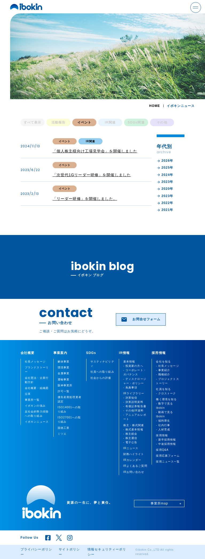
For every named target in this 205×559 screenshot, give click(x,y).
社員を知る (163, 389)
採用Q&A (162, 449)
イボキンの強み (35, 405)
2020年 (165, 189)
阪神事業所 (65, 385)
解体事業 (64, 361)
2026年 (165, 161)
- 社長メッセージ (167, 365)
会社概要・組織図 (37, 388)
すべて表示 (32, 122)
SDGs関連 (136, 122)
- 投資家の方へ (133, 365)
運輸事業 (64, 379)
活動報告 (59, 122)
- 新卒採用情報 (166, 439)
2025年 (165, 168)
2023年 (165, 182)
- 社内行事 (163, 425)
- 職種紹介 (163, 374)
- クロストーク (166, 393)
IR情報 (124, 353)
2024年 (165, 175)
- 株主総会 (130, 433)
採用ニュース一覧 (168, 461)
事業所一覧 (32, 399)
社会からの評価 (100, 377)
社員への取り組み (102, 371)
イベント (84, 122)
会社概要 (28, 353)
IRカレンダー (132, 459)
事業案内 (60, 353)
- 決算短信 (130, 397)
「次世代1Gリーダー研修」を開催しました (92, 175)
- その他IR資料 (133, 410)
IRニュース (131, 448)
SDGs (91, 353)
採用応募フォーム (168, 455)
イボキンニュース (37, 421)
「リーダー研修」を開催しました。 (85, 198)
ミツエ (62, 433)
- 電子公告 (130, 442)
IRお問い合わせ (133, 472)
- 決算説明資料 (133, 401)
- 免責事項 (130, 387)
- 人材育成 (163, 429)
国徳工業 (64, 427)
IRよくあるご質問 (135, 465)
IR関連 (110, 122)
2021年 (165, 210)
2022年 (165, 203)
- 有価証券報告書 (134, 406)
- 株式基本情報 (133, 429)
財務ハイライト (133, 454)
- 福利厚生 (163, 420)
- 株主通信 (130, 438)
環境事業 (64, 367)
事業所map (166, 503)
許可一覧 (64, 391)
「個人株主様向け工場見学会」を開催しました (95, 151)
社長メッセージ (35, 361)
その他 (162, 122)
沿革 (28, 393)
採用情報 (159, 353)
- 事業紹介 (163, 370)
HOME (154, 106)
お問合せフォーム (140, 319)
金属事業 (64, 373)
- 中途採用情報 (166, 443)
